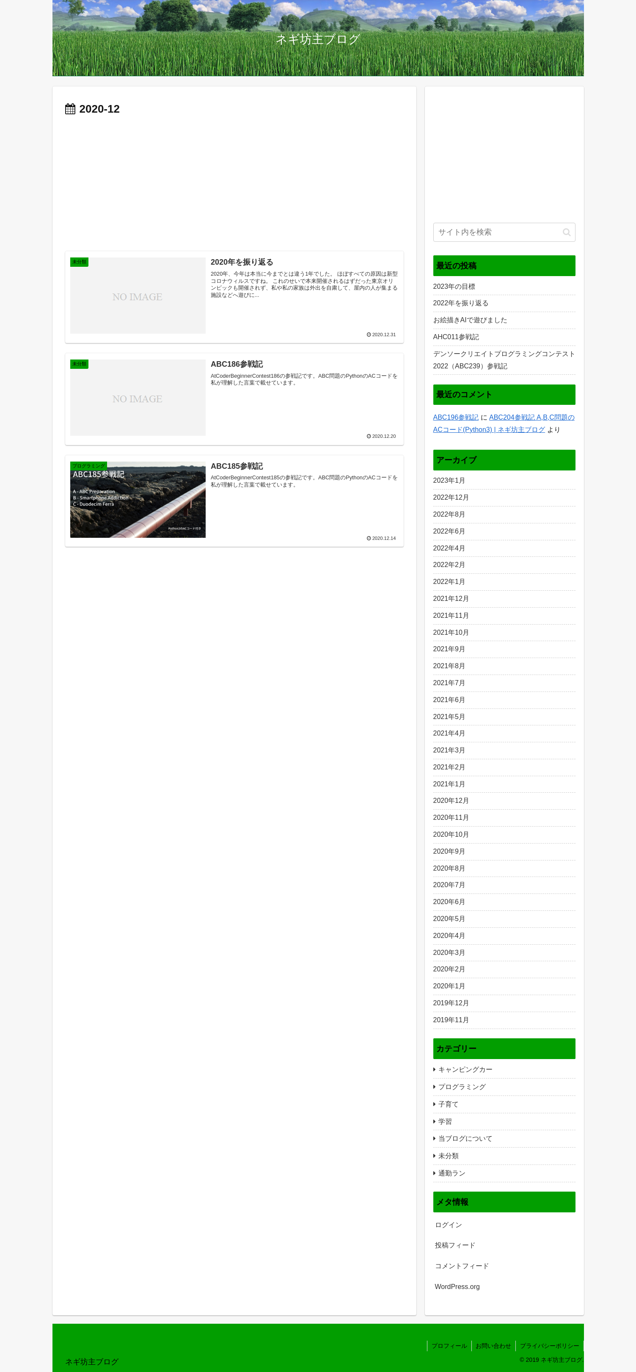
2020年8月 (449, 868)
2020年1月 (449, 986)
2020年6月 (449, 901)
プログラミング (462, 1086)
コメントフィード (462, 1266)
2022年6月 (449, 531)
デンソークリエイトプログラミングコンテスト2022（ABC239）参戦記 (504, 360)
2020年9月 (449, 851)
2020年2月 (449, 969)
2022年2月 (449, 564)
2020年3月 (449, 952)
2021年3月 (449, 750)
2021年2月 (449, 767)
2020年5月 (449, 918)
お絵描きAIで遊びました (470, 320)
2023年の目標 (454, 286)
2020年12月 (451, 800)
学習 (445, 1121)
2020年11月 (451, 817)
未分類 (448, 1155)
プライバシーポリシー (549, 1345)
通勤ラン (451, 1173)
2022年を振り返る (461, 303)
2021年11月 (451, 615)
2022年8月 (449, 514)
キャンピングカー (465, 1069)
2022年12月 (451, 497)
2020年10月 (451, 834)
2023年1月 (449, 480)
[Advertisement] (234, 182)
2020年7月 (449, 884)
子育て (448, 1104)
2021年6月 (449, 699)
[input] (504, 232)
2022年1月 (449, 581)
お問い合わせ (493, 1345)
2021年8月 (449, 665)
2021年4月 (449, 733)
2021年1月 (449, 784)
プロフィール (449, 1345)
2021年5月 (449, 716)
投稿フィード (455, 1245)
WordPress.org (457, 1286)
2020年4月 (449, 935)
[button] (566, 232)
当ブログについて (465, 1138)
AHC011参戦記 (456, 336)
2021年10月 (451, 632)
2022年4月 (449, 548)
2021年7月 (449, 682)
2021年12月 (451, 598)
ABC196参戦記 (456, 417)
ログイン (448, 1224)
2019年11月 (451, 1019)
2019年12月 (451, 1003)
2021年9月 (449, 649)
